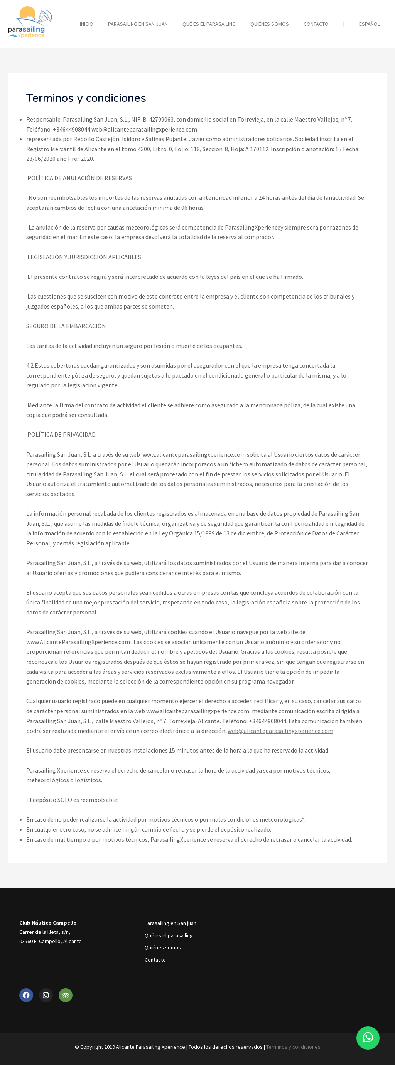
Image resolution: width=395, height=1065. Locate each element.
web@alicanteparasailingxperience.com (280, 730)
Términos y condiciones (293, 1046)
